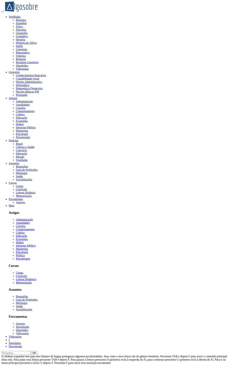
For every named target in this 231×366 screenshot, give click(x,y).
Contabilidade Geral (27, 78)
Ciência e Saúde (25, 147)
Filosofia (21, 29)
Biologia (21, 20)
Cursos (13, 182)
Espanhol (21, 23)
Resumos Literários (27, 62)
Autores (20, 202)
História (20, 39)
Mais (11, 205)
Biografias (22, 166)
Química (21, 55)
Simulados (22, 65)
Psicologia (22, 134)
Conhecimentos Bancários (31, 75)
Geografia (21, 33)
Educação (21, 117)
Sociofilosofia (24, 179)
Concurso (14, 72)
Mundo (20, 156)
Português (21, 94)
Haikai (20, 124)
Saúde (19, 176)
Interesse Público (26, 127)
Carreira (20, 107)
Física (19, 26)
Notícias (13, 140)
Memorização (24, 195)
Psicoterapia (23, 137)
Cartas (19, 186)
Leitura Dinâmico (26, 279)
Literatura (21, 49)
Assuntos (14, 163)
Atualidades (23, 104)
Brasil (19, 143)
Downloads (22, 326)
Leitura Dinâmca (25, 192)
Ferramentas (16, 199)
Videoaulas (22, 68)
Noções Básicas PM (27, 91)
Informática (22, 85)
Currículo (21, 189)
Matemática (23, 52)
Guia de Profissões (27, 169)
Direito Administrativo (29, 81)
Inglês (19, 46)
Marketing (22, 130)
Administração (24, 101)
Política (20, 255)
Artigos (13, 98)
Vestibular (14, 16)
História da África (26, 42)
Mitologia (21, 173)
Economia (22, 120)
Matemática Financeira (29, 88)
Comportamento (25, 111)
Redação (21, 59)
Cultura (20, 114)
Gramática (22, 36)
